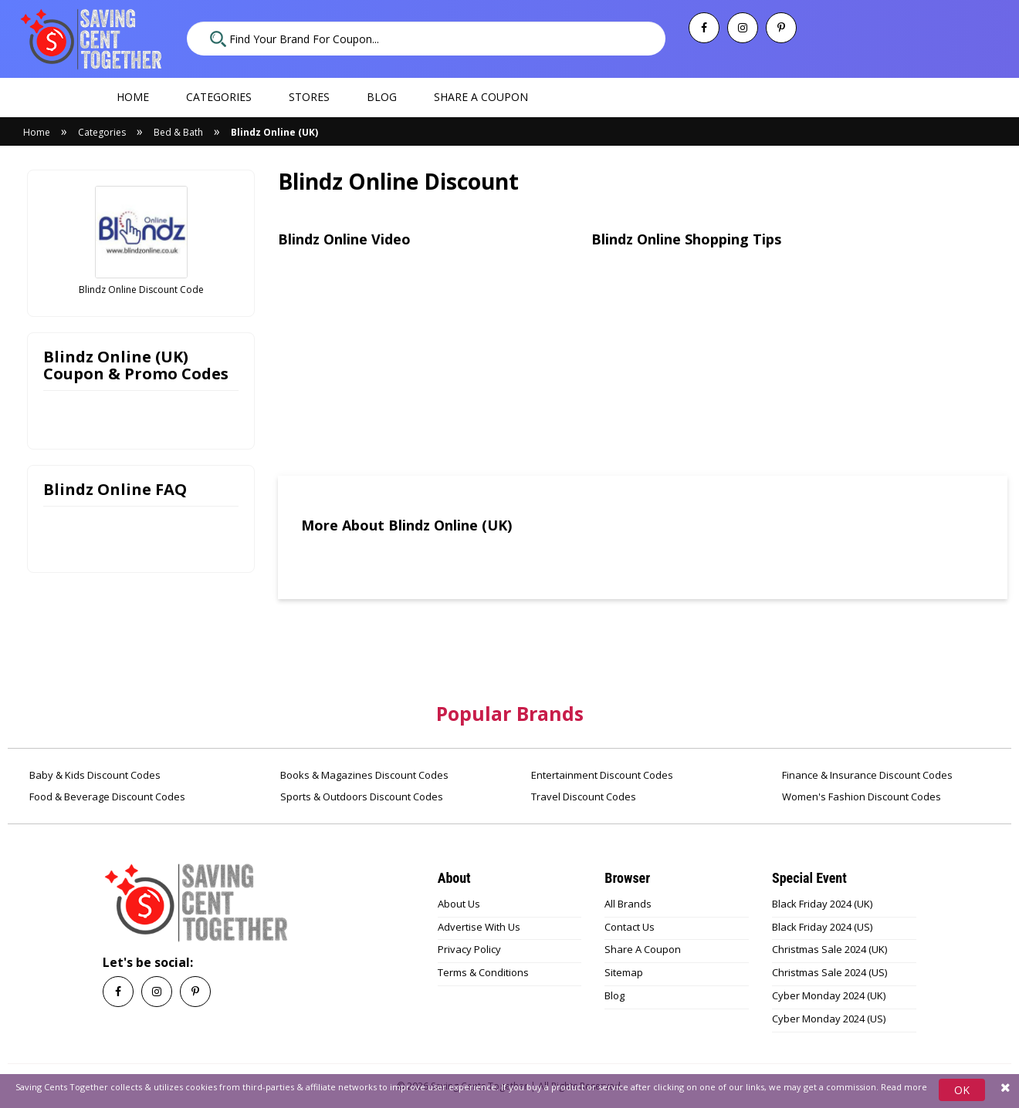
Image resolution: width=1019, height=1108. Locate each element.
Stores (309, 96)
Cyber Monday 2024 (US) (828, 1018)
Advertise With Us (479, 927)
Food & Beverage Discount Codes (106, 796)
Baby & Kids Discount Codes (94, 775)
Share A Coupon (642, 949)
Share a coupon (481, 96)
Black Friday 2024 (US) (822, 927)
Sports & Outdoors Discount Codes (360, 796)
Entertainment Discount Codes (601, 775)
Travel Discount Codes (582, 796)
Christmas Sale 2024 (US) (829, 972)
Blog (382, 96)
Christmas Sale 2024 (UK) (829, 949)
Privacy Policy (469, 949)
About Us (459, 904)
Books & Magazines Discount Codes (363, 775)
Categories (219, 96)
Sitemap (623, 972)
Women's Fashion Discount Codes (860, 796)
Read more (904, 1087)
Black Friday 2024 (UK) (822, 904)
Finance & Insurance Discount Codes (866, 775)
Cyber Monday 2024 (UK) (828, 995)
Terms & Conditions (483, 972)
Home (133, 96)
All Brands (628, 904)
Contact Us (629, 927)
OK (962, 1090)
